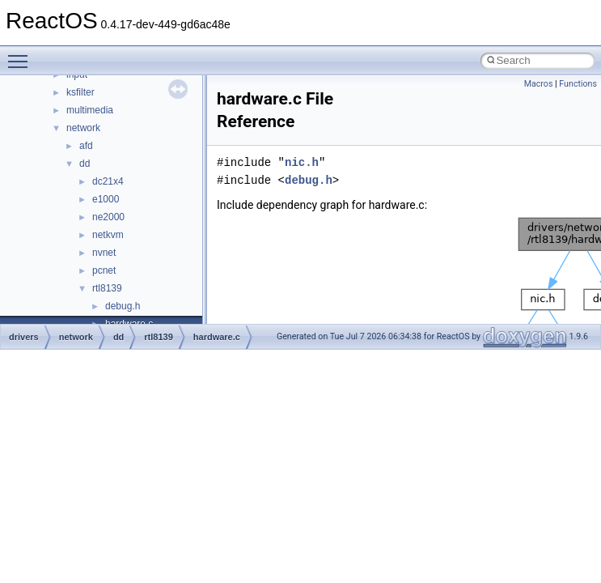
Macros (538, 84)
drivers (24, 337)
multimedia (89, 110)
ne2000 (108, 217)
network (83, 128)
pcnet (104, 270)
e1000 (105, 199)
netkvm (108, 234)
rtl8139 (107, 288)
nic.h (302, 162)
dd (84, 163)
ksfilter (80, 92)
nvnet (104, 252)
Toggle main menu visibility (22, 54)
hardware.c (216, 337)
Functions (578, 84)
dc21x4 (108, 181)
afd (86, 145)
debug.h (122, 306)
